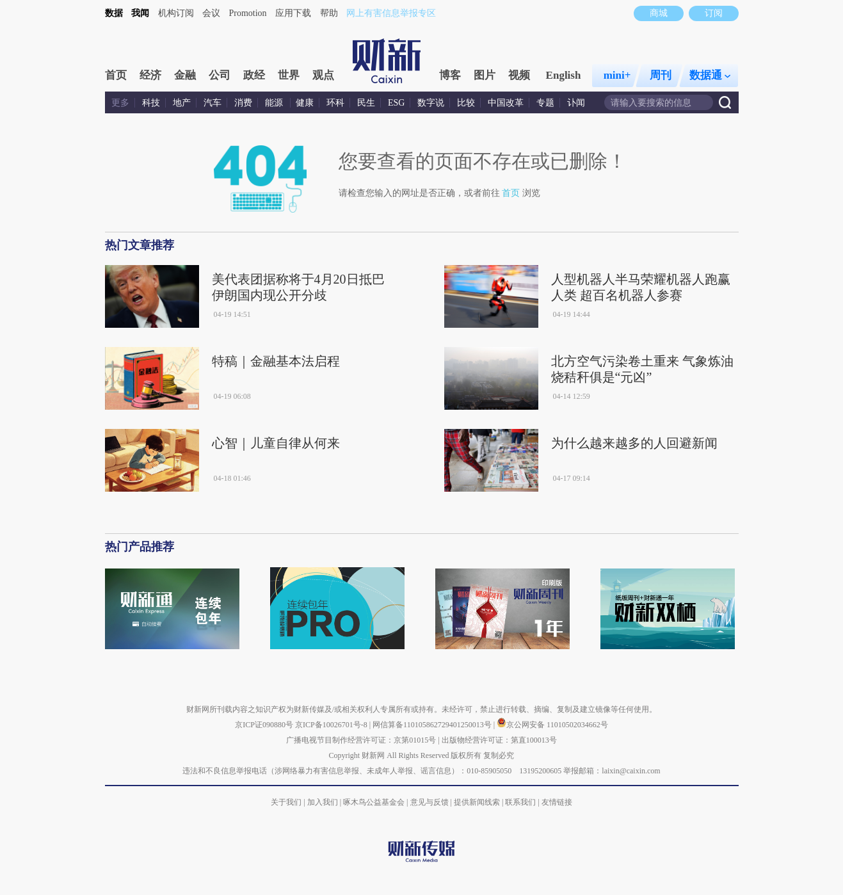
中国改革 (506, 103)
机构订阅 (176, 13)
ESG (396, 103)
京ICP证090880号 (264, 724)
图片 (484, 75)
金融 (185, 75)
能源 (275, 103)
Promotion (248, 13)
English (563, 75)
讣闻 (576, 103)
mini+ (617, 75)
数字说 (430, 103)
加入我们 (322, 802)
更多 (120, 103)
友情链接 (557, 802)
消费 (243, 103)
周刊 (660, 75)
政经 (254, 75)
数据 (114, 13)
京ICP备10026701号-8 (332, 724)
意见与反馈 (429, 802)
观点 (323, 75)
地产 (182, 103)
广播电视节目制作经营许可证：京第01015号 (361, 740)
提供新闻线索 (477, 802)
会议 (211, 13)
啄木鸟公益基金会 (374, 802)
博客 (450, 75)
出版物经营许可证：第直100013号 (499, 740)
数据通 (709, 75)
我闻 (140, 13)
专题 (545, 103)
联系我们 (520, 802)
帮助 (329, 13)
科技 (151, 103)
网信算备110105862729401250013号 (433, 724)
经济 (150, 75)
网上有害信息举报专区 (391, 13)
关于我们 (286, 802)
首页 (116, 75)
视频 (519, 75)
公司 (219, 75)
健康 (305, 103)
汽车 (212, 103)
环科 (335, 103)
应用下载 (293, 13)
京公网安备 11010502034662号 (552, 724)
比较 (466, 103)
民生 (366, 103)
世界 (289, 75)
